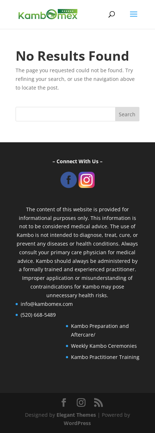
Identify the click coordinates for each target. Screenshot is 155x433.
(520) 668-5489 (38, 314)
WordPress (77, 423)
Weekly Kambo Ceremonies (104, 345)
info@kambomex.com (47, 303)
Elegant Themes (76, 414)
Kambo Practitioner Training (105, 357)
